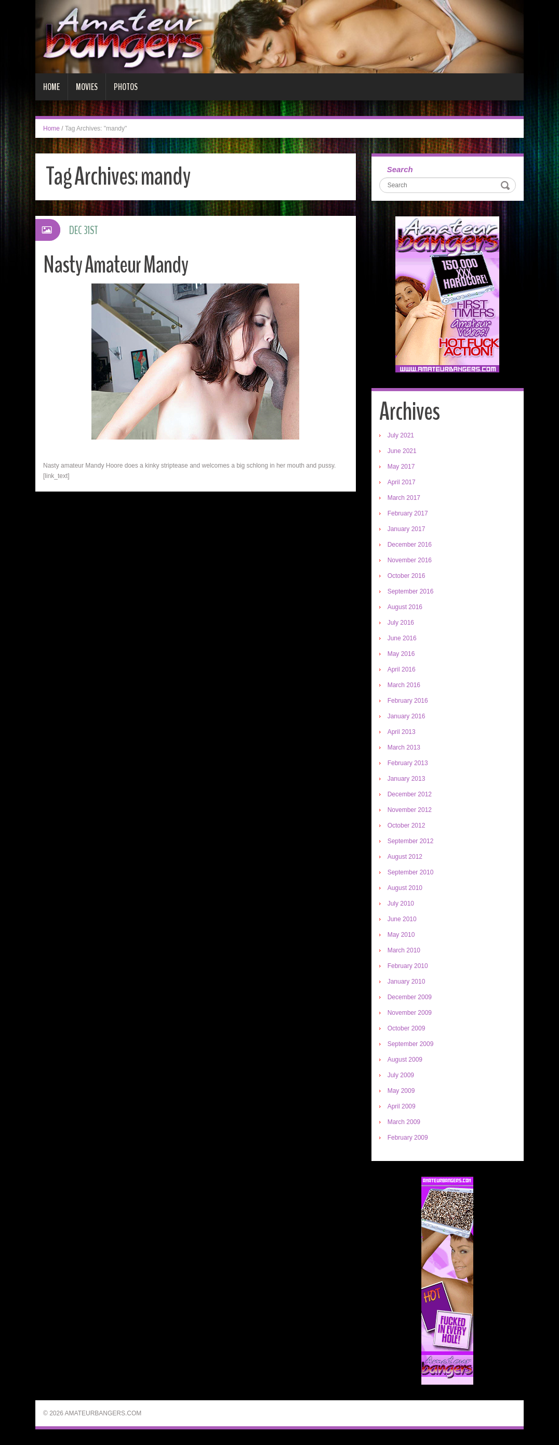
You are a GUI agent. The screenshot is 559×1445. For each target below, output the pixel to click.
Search (400, 169)
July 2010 (401, 903)
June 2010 (402, 919)
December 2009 (410, 997)
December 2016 (410, 544)
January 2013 (406, 778)
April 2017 (402, 482)
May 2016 (401, 653)
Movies (87, 87)
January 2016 (406, 716)
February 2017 (408, 513)
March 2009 (404, 1122)
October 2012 (406, 825)
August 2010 (405, 888)
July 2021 (401, 435)
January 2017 (406, 529)
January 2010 (406, 981)
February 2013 (408, 763)
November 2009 (410, 1012)
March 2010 (404, 950)
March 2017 (404, 497)
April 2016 (402, 669)
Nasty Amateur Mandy (115, 265)
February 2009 (408, 1137)
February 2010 (408, 966)
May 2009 (401, 1090)
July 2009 (401, 1075)
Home (51, 87)
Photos (126, 87)
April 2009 (402, 1106)
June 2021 (402, 451)
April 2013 (402, 732)
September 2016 (411, 591)
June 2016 (402, 638)
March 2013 (404, 747)
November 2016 (410, 560)
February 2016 (408, 700)
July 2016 (401, 622)
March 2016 (404, 685)
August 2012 (405, 856)
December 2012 (410, 794)
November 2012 (410, 810)
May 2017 (401, 466)
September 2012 (411, 841)
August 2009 (405, 1059)
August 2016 (405, 607)
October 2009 (406, 1028)
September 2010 (411, 872)
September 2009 (411, 1044)
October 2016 (406, 575)
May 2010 (401, 934)
